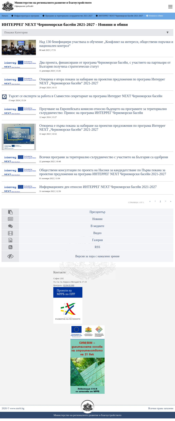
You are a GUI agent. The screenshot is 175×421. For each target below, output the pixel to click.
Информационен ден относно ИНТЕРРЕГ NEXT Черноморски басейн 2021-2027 (79, 189)
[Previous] (155, 201)
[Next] (165, 201)
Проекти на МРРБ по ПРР (66, 292)
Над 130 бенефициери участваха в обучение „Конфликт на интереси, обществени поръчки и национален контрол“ (87, 48)
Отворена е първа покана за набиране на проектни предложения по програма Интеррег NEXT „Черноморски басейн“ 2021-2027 (84, 137)
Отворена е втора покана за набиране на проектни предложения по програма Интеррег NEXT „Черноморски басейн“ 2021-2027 (83, 83)
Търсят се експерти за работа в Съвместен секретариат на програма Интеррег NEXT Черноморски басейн (85, 98)
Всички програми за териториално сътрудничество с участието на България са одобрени (85, 159)
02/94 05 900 (68, 285)
